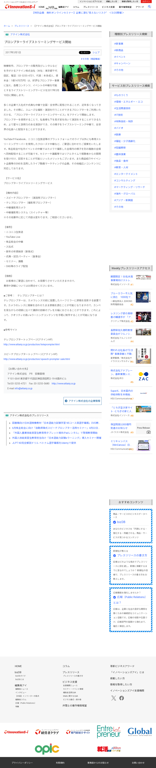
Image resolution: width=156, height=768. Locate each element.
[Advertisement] (53, 474)
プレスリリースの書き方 (132, 555)
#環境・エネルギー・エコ (128, 101)
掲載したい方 (111, 1)
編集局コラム (20, 700)
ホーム (7, 26)
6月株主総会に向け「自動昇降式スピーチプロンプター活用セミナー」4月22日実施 (57, 428)
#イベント (120, 56)
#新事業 (118, 43)
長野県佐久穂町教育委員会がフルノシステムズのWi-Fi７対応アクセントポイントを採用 (122, 332)
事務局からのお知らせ (98, 763)
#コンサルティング (124, 180)
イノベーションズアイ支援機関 (127, 690)
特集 (17, 707)
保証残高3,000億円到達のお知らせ (121, 426)
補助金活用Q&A (69, 692)
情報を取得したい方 (130, 1)
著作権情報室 (125, 7)
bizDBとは (19, 679)
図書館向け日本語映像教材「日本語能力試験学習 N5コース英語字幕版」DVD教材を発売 (60, 422)
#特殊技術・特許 (123, 121)
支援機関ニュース (70, 685)
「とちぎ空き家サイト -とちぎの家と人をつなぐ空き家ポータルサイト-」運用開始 (122, 409)
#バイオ (118, 128)
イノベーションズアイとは (91, 1)
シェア (96, 52)
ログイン (146, 1)
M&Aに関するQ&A (70, 696)
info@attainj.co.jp (23, 388)
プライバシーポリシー (22, 763)
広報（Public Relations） (25, 703)
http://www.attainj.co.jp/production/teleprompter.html (32, 344)
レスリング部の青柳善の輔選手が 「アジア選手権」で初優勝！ (122, 315)
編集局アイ (63, 7)
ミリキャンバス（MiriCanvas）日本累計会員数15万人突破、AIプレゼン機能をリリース (122, 443)
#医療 (117, 134)
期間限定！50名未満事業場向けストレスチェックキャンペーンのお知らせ (122, 278)
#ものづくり (121, 95)
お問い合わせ (138, 763)
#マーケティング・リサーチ (129, 187)
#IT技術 (118, 114)
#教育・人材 (121, 167)
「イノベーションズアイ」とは (127, 672)
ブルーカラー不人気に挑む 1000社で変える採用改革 (122, 295)
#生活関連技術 (122, 108)
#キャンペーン (122, 63)
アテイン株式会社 (20, 34)
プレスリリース (90, 7)
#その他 (118, 70)
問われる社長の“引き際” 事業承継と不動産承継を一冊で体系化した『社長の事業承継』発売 (122, 352)
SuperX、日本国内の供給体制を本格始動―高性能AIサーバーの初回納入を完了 (122, 392)
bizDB (51, 7)
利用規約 (60, 763)
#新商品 (118, 50)
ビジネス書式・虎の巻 (72, 700)
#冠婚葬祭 (120, 147)
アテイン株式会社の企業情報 (84, 401)
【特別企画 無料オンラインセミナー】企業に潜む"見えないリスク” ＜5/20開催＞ (78, 12)
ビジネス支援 (108, 7)
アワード (140, 7)
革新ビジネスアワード (122, 666)
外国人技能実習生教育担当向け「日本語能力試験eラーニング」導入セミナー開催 (56, 437)
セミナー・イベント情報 (73, 689)
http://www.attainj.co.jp (64, 383)
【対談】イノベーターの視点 (27, 696)
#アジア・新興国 (123, 200)
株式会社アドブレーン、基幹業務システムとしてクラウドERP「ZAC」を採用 (122, 372)
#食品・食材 (121, 160)
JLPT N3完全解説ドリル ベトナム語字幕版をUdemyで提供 (44, 442)
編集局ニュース (21, 689)
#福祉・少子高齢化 (124, 141)
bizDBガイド (20, 676)
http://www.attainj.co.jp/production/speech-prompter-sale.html (37, 359)
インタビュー (20, 692)
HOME (42, 7)
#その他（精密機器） (91, 59)
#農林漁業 (120, 154)
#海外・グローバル (124, 193)
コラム (76, 7)
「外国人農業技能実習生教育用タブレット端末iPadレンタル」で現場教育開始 (55, 432)
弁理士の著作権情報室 (74, 705)
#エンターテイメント (126, 174)
